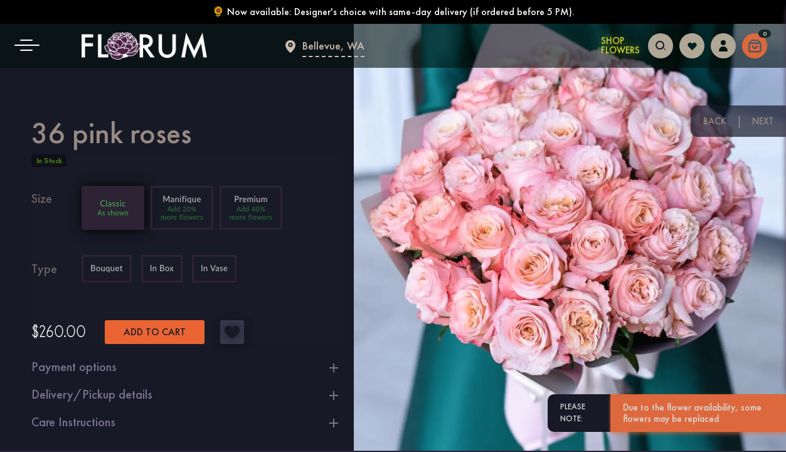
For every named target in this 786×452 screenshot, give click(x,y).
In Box (162, 269)
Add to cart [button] (155, 331)
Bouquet (106, 269)
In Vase (214, 269)
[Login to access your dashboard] (723, 44)
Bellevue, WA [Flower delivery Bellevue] (333, 45)
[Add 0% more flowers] (113, 208)
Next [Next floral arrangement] (762, 121)
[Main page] (144, 46)
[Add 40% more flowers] (251, 208)
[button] (31, 45)
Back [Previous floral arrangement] (714, 121)
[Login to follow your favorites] (691, 44)
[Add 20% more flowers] (182, 208)
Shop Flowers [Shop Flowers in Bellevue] (620, 45)
